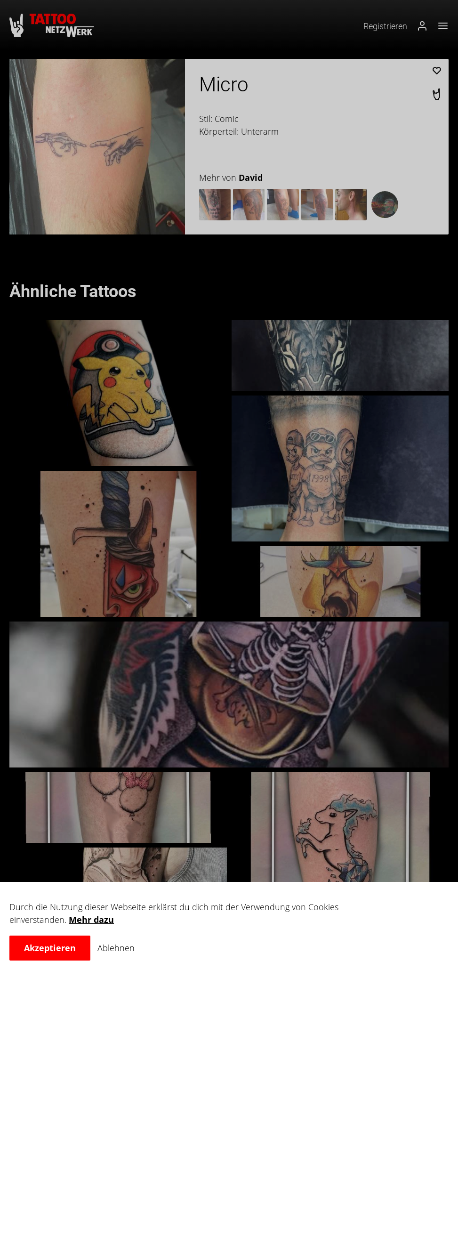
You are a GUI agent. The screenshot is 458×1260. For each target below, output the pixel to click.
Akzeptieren (50, 947)
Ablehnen (116, 947)
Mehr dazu (91, 919)
